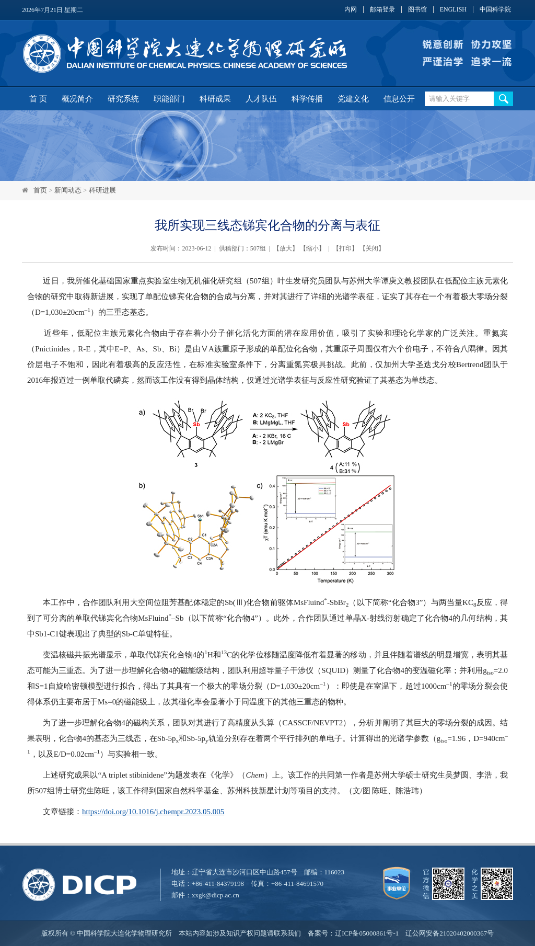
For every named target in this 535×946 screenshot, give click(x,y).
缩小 (312, 248)
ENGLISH (453, 9)
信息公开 (399, 99)
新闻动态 (68, 190)
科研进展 (102, 190)
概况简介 (77, 99)
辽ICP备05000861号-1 (367, 933)
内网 (350, 9)
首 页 (38, 99)
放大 (286, 248)
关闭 (372, 248)
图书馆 (417, 9)
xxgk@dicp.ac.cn (215, 895)
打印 (345, 248)
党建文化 (353, 99)
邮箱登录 (382, 9)
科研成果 (215, 99)
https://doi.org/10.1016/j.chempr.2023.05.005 (153, 811)
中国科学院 (495, 9)
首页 (40, 190)
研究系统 (123, 99)
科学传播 (307, 99)
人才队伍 (261, 99)
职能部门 (169, 99)
